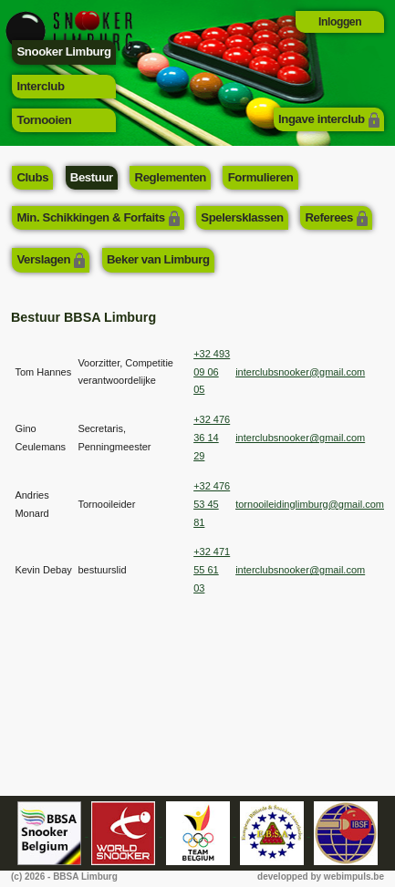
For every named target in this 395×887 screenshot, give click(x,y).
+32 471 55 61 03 (211, 569)
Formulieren (261, 177)
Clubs (32, 177)
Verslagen (43, 259)
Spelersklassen (242, 217)
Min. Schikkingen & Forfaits (90, 217)
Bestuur (91, 177)
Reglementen (170, 177)
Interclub (40, 86)
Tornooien (43, 120)
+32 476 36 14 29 (211, 437)
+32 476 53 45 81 (211, 504)
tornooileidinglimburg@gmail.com (309, 504)
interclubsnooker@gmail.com (300, 371)
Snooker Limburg (63, 51)
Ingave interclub (321, 119)
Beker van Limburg (158, 259)
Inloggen (339, 21)
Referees (329, 217)
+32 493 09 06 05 (211, 372)
